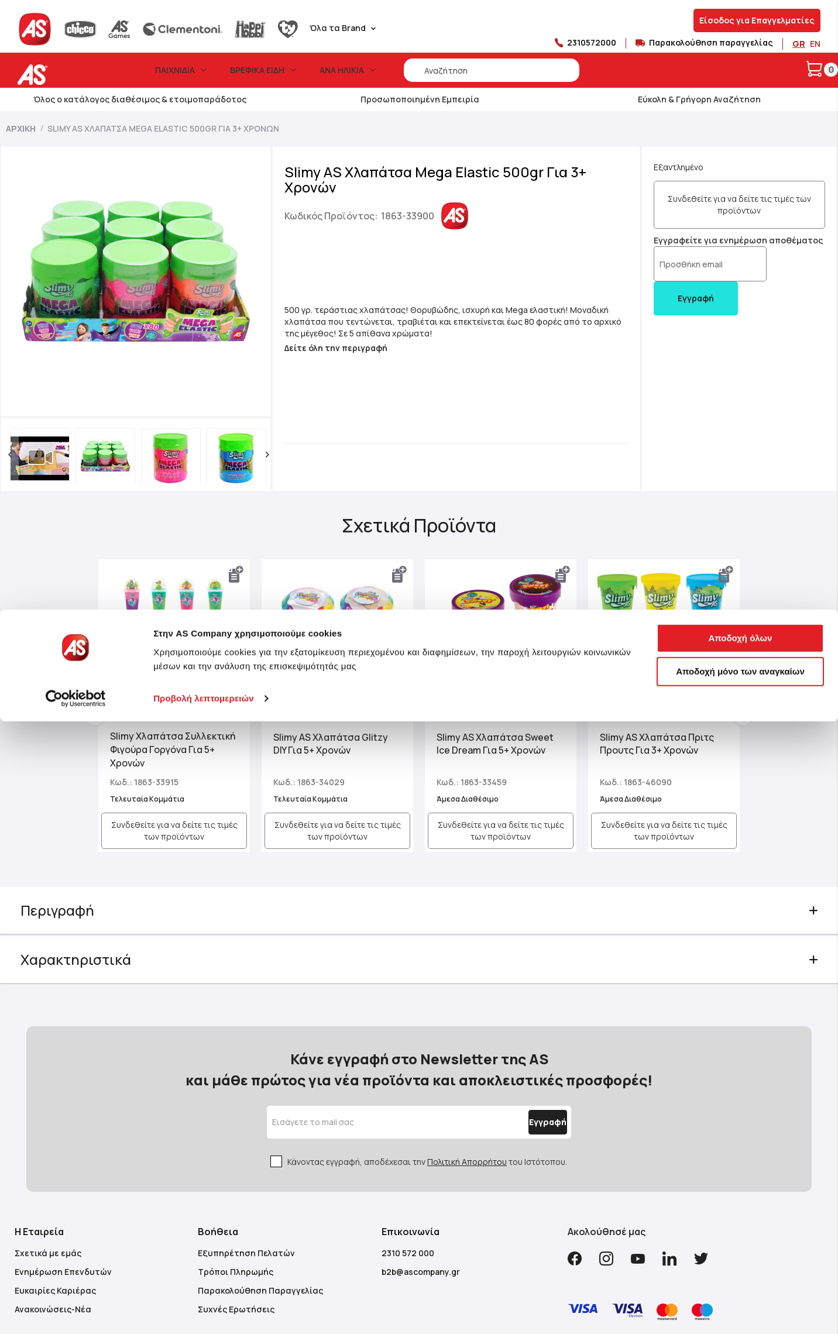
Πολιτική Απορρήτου (467, 1079)
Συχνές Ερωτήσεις (236, 1227)
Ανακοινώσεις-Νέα (53, 1227)
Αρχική (21, 128)
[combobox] (491, 70)
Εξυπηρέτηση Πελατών (246, 1171)
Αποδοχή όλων (740, 820)
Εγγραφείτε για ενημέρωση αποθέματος (716, 240)
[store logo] (69, 74)
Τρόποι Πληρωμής (235, 1189)
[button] (27, 396)
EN (815, 43)
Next (728, 656)
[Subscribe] (520, 1040)
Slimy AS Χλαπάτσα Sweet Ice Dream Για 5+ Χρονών (495, 682)
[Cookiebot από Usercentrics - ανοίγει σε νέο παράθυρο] (76, 880)
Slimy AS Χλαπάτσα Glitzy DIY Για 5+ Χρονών (337, 682)
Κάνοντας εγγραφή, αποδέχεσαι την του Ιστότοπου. (427, 1079)
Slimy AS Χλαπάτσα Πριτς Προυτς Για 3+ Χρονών (650, 682)
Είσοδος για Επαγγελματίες (757, 20)
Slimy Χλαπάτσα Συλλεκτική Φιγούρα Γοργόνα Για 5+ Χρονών (175, 687)
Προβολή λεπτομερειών (203, 880)
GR (798, 43)
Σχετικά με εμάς (48, 1171)
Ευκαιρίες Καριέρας (55, 1208)
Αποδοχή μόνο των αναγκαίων (740, 853)
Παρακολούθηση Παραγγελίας (260, 1208)
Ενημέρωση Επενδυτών (63, 1189)
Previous (109, 656)
